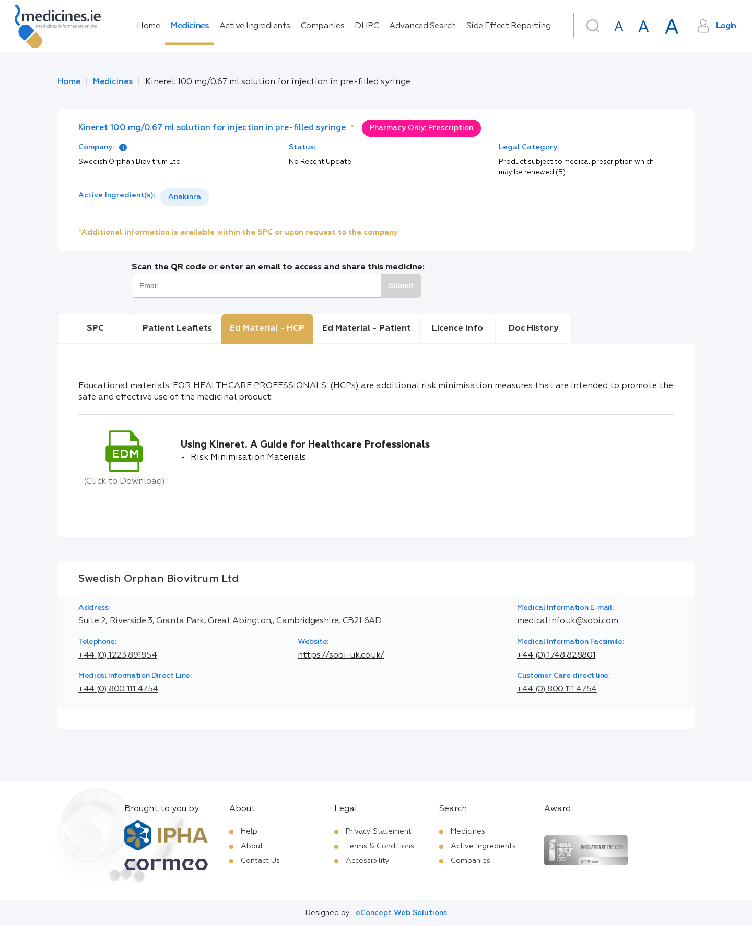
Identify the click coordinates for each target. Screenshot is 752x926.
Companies (323, 26)
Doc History (533, 328)
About (252, 846)
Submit (401, 286)
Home (148, 26)
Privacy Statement (379, 831)
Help (249, 831)
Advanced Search (422, 26)
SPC (95, 328)
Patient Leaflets (177, 328)
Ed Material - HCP (267, 328)
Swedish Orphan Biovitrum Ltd (129, 162)
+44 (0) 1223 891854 (117, 655)
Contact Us (260, 860)
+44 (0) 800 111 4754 (118, 689)
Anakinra (184, 197)
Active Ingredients (254, 26)
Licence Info (457, 328)
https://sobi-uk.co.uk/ (341, 655)
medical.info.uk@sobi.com (567, 621)
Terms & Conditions (380, 846)
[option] (184, 197)
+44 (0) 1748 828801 (556, 655)
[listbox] (184, 197)
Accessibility (368, 860)
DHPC (367, 26)
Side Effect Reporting (508, 26)
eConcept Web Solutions (401, 913)
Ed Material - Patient (366, 328)
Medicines (189, 26)
